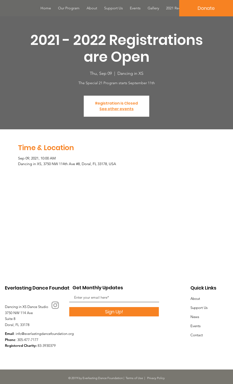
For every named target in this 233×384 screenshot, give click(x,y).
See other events (116, 109)
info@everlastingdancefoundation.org (45, 333)
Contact (196, 335)
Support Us (199, 307)
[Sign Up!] (114, 311)
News (194, 317)
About (195, 298)
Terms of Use (134, 378)
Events (195, 326)
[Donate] (206, 8)
